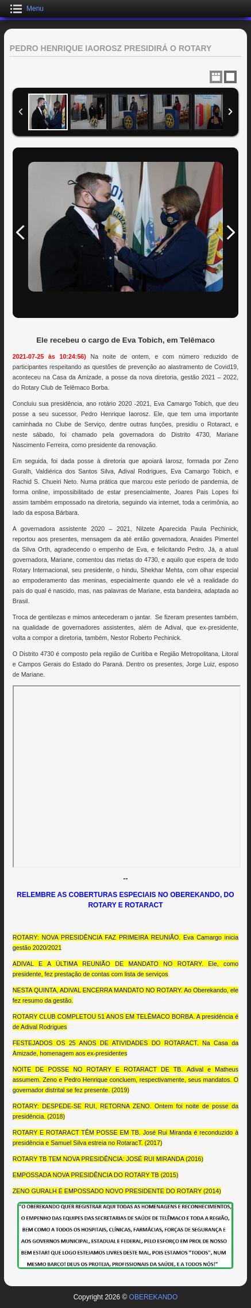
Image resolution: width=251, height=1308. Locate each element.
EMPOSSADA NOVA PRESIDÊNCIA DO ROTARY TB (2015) (96, 1174)
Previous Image (21, 233)
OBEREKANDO (153, 1297)
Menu (35, 9)
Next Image (230, 233)
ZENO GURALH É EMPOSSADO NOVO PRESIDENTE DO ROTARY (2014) (117, 1190)
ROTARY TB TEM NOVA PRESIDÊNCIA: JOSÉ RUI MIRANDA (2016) (108, 1158)
